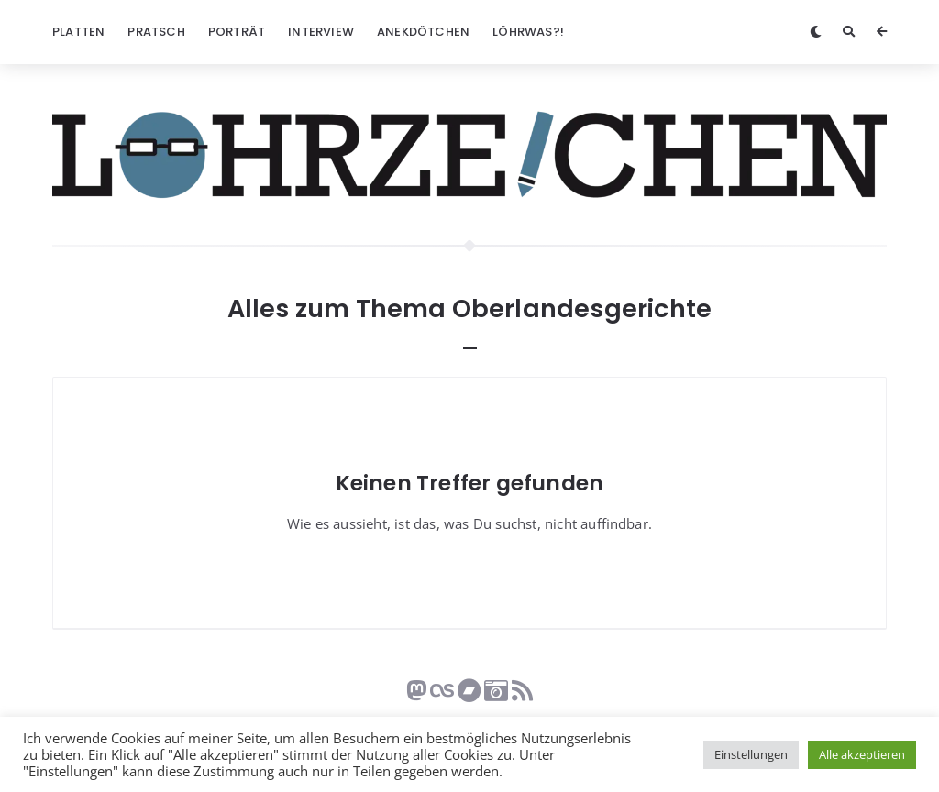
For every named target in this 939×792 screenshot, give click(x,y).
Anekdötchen (423, 31)
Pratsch (155, 31)
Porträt (236, 31)
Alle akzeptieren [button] (862, 754)
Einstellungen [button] (751, 754)
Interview (321, 31)
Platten (78, 31)
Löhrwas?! (528, 31)
